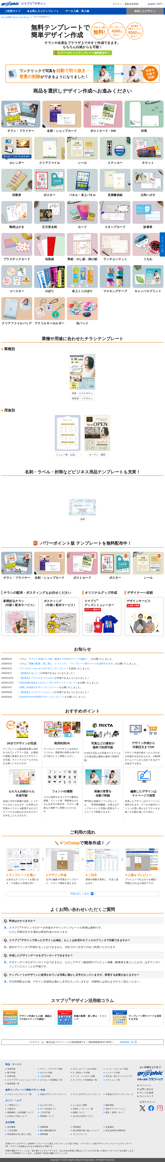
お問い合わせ (147, 1089)
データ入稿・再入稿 (77, 11)
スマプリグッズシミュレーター (22, 1080)
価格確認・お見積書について (20, 1112)
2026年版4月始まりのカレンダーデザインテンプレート (48, 682)
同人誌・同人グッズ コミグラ (119, 1076)
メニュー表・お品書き (66, 455)
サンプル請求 (147, 1092)
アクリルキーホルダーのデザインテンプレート (44, 668)
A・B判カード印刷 (81, 1073)
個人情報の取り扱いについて (86, 1130)
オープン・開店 (97, 454)
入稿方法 (11, 1109)
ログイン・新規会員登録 (123, 4)
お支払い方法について (17, 1116)
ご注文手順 (45, 1112)
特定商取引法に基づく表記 (19, 1134)
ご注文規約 (12, 1130)
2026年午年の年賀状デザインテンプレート (42, 697)
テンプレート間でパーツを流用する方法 (92, 663)
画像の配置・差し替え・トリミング (47, 663)
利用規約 (77, 1127)
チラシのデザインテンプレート (87, 1094)
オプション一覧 (113, 1080)
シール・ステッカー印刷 (117, 1069)
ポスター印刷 (46, 1073)
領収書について (47, 1116)
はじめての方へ (47, 1105)
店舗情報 (44, 1127)
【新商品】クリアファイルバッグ (37, 692)
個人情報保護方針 (48, 1130)
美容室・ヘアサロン (82, 398)
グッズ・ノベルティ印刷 (84, 1076)
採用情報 (44, 1134)
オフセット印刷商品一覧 (51, 1080)
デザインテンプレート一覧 (19, 1094)
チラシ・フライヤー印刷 (51, 1069)
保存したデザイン (145, 11)
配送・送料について (115, 1112)
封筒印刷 (11, 1076)
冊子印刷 (11, 1073)
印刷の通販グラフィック (16, 1151)
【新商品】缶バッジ (30, 673)
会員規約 (110, 1127)
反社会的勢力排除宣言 (116, 1130)
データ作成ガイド (48, 1109)
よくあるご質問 (80, 1105)
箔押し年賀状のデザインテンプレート (39, 687)
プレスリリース (80, 1134)
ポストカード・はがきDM (84, 1069)
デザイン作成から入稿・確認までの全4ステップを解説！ (59, 659)
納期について (79, 1112)
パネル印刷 (45, 1076)
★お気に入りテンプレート (43, 11)
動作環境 (110, 1105)
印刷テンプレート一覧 (83, 1109)
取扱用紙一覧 (13, 1084)
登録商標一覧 (127, 1042)
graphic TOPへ (153, 4)
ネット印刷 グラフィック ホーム (15, 17)
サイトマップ (147, 1096)
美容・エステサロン (82, 393)
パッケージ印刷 (113, 1073)
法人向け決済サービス (83, 1116)
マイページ (145, 1085)
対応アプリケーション (116, 1109)
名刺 (82, 519)
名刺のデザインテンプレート (53, 1094)
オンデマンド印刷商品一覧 (85, 1080)
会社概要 (11, 1127)
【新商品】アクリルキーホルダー (37, 678)
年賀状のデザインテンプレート (120, 1094)
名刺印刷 (11, 1069)
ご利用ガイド (12, 11)
